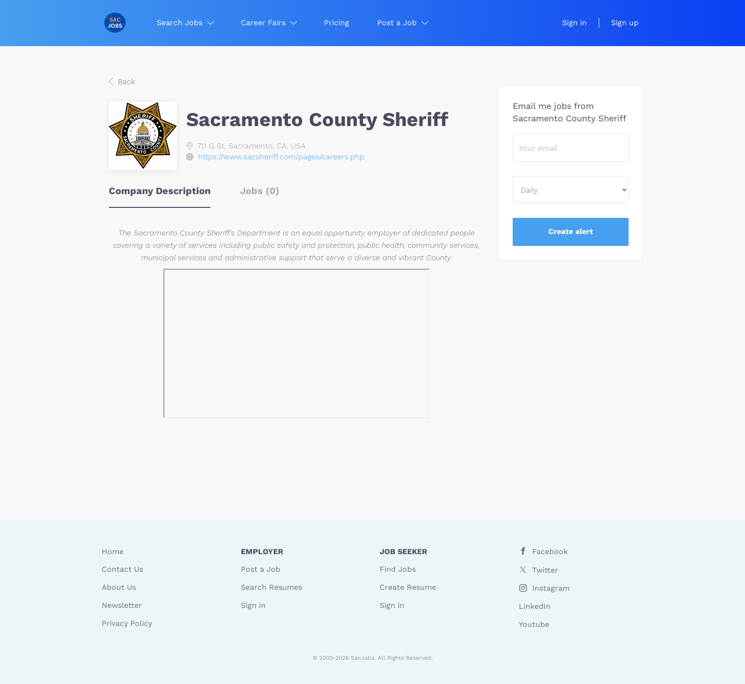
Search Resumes (271, 587)
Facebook (550, 551)
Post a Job (260, 569)
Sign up (625, 22)
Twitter (545, 570)
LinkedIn (535, 606)
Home (113, 551)
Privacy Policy (127, 623)
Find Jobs (398, 569)
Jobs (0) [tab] (259, 190)
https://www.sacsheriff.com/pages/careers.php (281, 156)
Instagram (551, 588)
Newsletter (122, 605)
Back (125, 81)
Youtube (534, 624)
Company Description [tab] (159, 190)
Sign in (574, 22)
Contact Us (122, 569)
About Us (119, 587)
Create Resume (408, 587)
